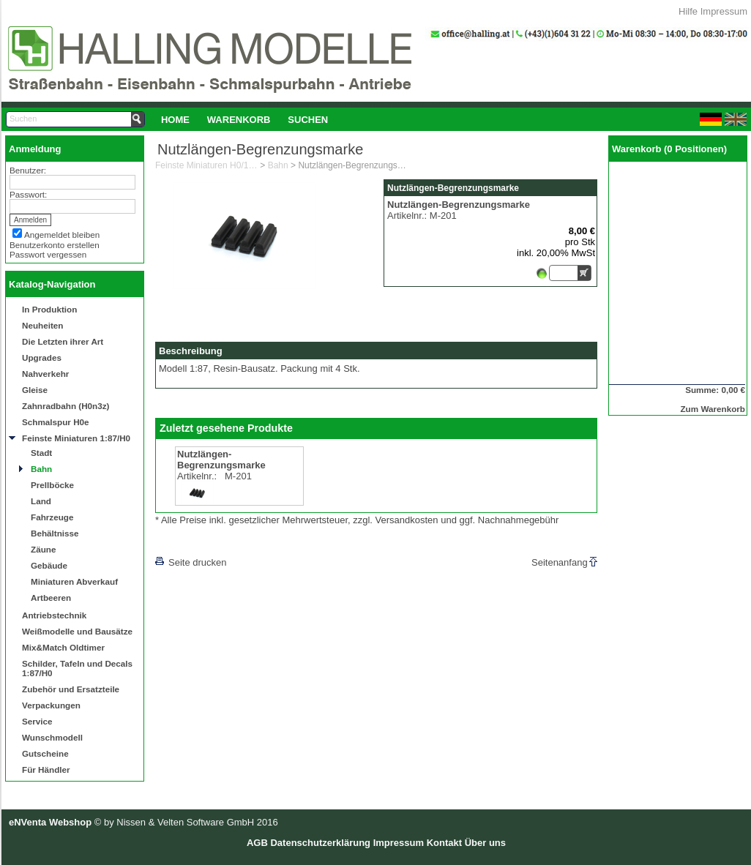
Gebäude (49, 565)
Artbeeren (51, 597)
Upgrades (41, 357)
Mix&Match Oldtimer (63, 647)
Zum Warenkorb (712, 408)
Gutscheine (45, 753)
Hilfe (688, 11)
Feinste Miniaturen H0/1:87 (206, 165)
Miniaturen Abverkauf (74, 581)
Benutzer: (28, 170)
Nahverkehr (45, 373)
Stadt (41, 452)
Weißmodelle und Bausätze (77, 631)
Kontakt (444, 842)
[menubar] (244, 119)
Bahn (41, 468)
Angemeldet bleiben (62, 234)
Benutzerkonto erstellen (55, 245)
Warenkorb (239, 119)
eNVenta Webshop (50, 822)
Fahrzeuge (52, 517)
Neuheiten (43, 325)
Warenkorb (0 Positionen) (669, 148)
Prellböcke (52, 485)
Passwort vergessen (48, 254)
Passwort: (28, 194)
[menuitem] (175, 119)
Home (175, 119)
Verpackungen (51, 705)
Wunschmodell (52, 737)
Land (41, 501)
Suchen (308, 119)
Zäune (43, 549)
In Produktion (49, 309)
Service (37, 721)
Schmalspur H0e (55, 422)
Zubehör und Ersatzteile (70, 689)
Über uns (485, 842)
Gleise (35, 389)
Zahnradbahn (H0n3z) (65, 406)
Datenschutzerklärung (320, 842)
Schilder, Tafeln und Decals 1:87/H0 (77, 668)
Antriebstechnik (54, 615)
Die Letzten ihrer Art (62, 341)
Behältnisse (55, 533)
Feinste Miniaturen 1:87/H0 (76, 438)
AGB (257, 842)
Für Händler (46, 769)
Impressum (723, 11)
